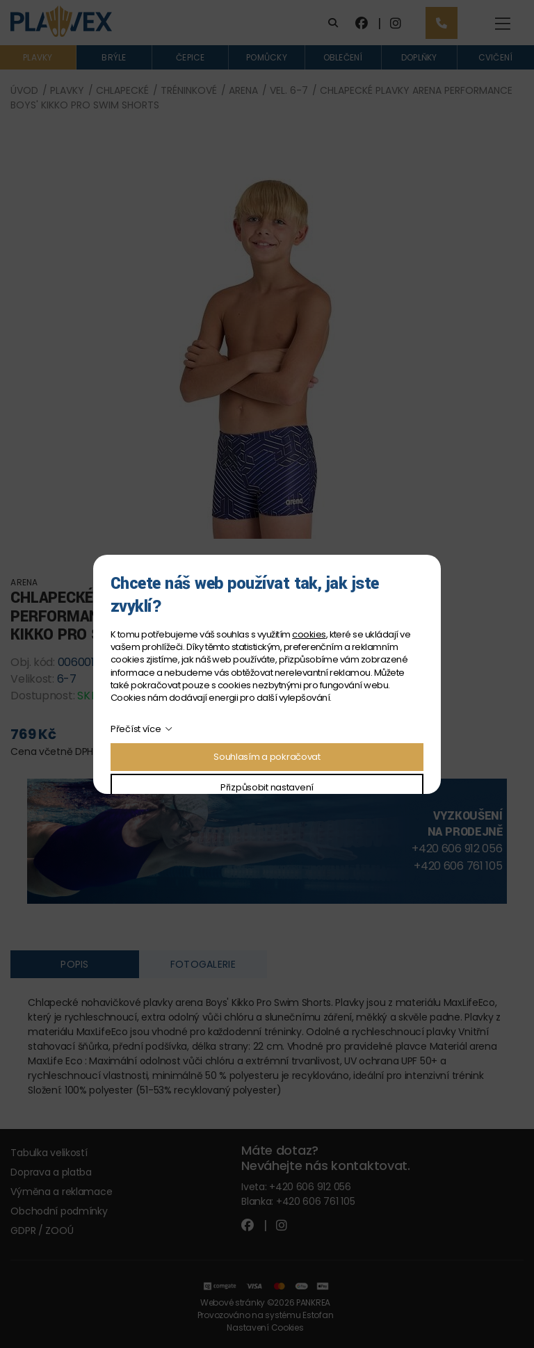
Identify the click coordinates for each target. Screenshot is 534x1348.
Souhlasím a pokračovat (267, 756)
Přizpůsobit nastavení (267, 787)
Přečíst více (136, 729)
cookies (308, 634)
